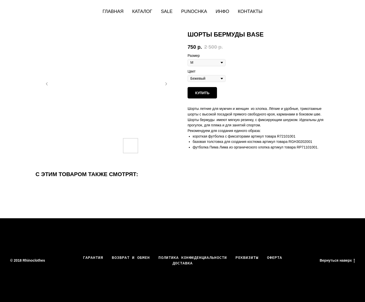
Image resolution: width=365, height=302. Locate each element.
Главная (113, 11)
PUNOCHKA (194, 11)
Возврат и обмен (131, 257)
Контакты (250, 11)
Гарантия (93, 257)
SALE (167, 11)
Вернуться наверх (337, 260)
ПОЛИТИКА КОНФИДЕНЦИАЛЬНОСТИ (192, 257)
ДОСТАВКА (182, 262)
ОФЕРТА (274, 257)
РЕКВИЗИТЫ (246, 257)
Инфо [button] (222, 11)
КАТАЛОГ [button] (142, 11)
